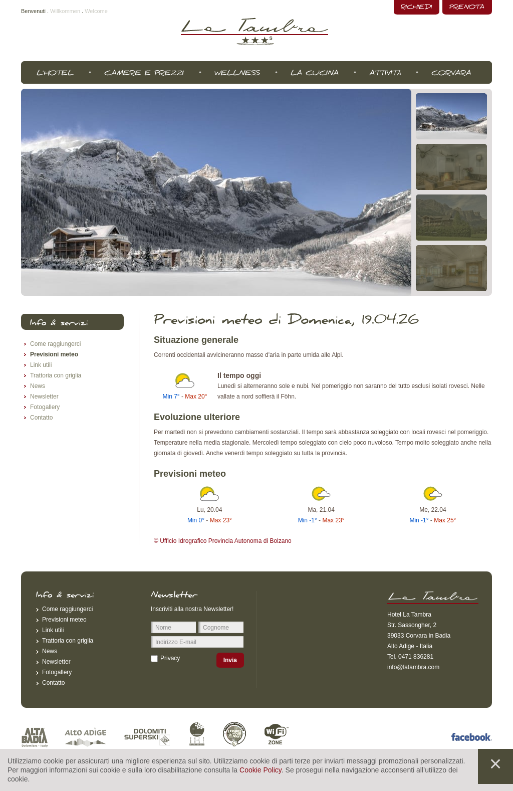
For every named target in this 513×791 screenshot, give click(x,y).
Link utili (41, 364)
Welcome (96, 11)
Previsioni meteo (54, 354)
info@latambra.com (413, 667)
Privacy (170, 658)
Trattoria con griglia (55, 375)
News (37, 385)
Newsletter (44, 396)
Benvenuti (33, 11)
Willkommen (65, 11)
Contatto (41, 417)
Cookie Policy (260, 770)
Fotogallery (45, 407)
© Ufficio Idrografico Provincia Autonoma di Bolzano (223, 540)
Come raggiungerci (55, 343)
